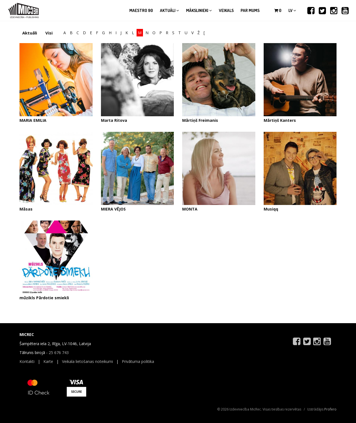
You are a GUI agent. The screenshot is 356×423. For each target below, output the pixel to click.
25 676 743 (59, 352)
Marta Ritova (114, 120)
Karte (48, 361)
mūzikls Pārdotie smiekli (44, 297)
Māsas (26, 209)
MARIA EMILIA (32, 120)
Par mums (250, 10)
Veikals (226, 10)
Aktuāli (169, 10)
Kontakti (26, 361)
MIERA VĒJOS (113, 209)
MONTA (189, 209)
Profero (330, 409)
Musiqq (271, 209)
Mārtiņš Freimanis (200, 120)
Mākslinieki (199, 10)
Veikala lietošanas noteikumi (87, 361)
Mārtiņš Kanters (280, 120)
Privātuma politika (138, 361)
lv (292, 10)
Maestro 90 (141, 10)
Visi (49, 33)
